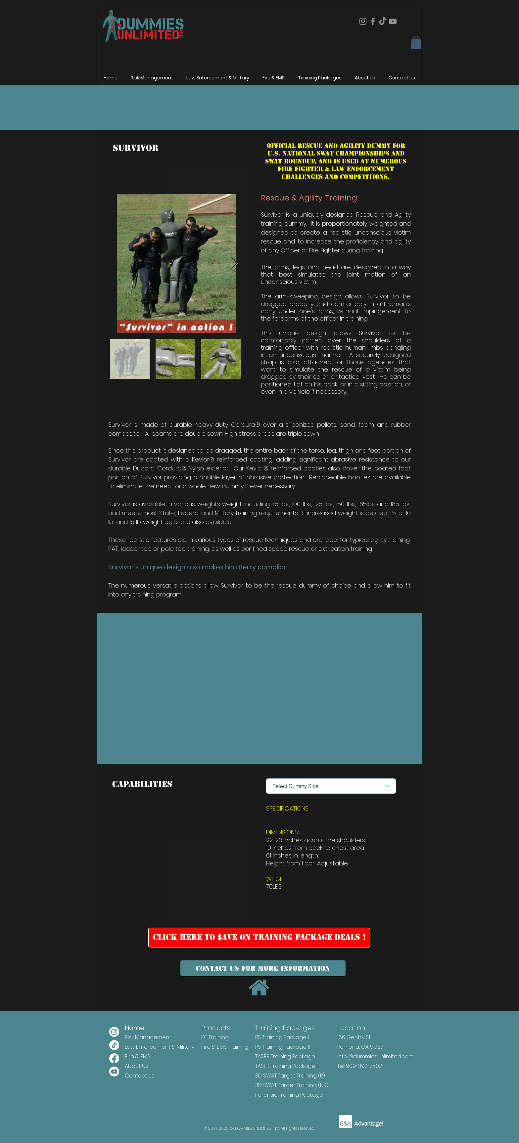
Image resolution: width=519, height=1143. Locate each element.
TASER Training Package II (286, 1066)
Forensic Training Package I (290, 1095)
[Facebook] (373, 21)
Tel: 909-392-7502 (359, 1066)
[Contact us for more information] (263, 968)
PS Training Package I (282, 1037)
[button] (416, 42)
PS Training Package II (282, 1047)
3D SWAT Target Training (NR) (291, 1085)
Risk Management (148, 1037)
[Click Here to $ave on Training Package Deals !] (259, 937)
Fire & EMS (137, 1056)
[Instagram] (363, 21)
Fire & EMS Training (224, 1047)
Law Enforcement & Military (159, 1047)
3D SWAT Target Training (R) (290, 1075)
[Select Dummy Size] (331, 786)
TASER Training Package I (286, 1056)
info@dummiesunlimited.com (375, 1056)
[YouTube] (393, 21)
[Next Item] (234, 263)
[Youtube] (114, 1072)
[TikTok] (383, 21)
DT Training (215, 1037)
